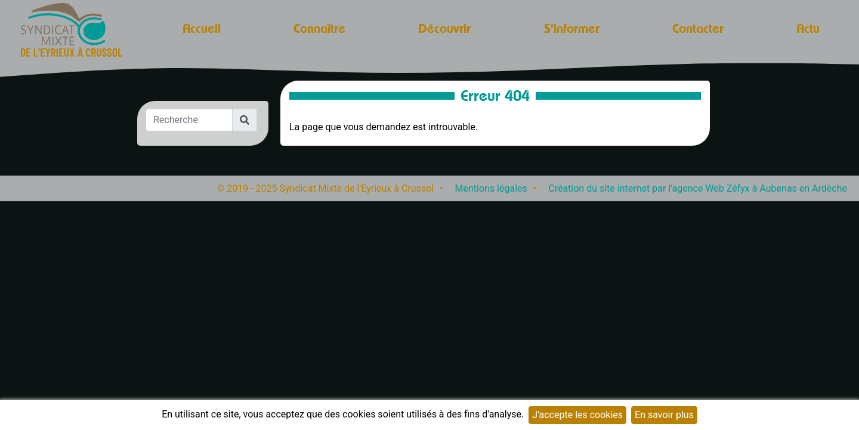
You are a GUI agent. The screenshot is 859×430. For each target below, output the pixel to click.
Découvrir (444, 28)
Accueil (202, 28)
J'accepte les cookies (577, 414)
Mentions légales (491, 188)
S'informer (572, 28)
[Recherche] (189, 120)
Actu (808, 28)
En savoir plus (664, 414)
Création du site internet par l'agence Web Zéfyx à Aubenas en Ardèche (697, 188)
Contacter (698, 28)
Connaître (319, 28)
